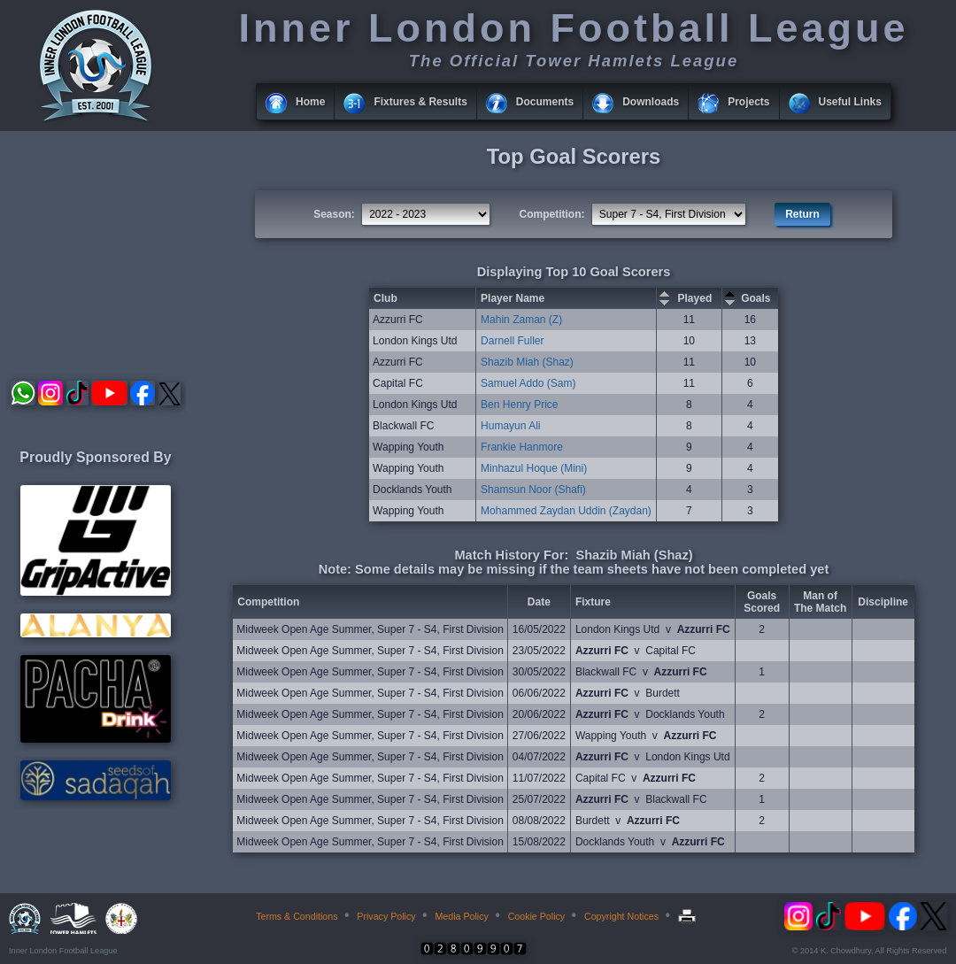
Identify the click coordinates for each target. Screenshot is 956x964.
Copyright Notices (621, 916)
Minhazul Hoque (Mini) (534, 468)
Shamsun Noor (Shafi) (533, 489)
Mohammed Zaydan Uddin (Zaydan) (566, 511)
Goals (755, 298)
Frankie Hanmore (522, 447)
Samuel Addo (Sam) (528, 383)
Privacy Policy (386, 916)
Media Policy (461, 916)
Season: (334, 214)
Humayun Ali (510, 426)
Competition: (552, 214)
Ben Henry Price (519, 404)
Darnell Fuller (512, 341)
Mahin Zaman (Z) (521, 319)
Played (695, 298)
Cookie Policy (537, 916)
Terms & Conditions (296, 916)
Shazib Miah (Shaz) (527, 362)
